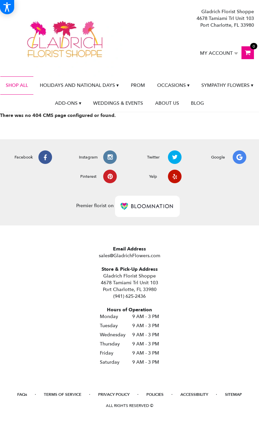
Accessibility (194, 394)
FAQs (22, 394)
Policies (155, 394)
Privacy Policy (114, 394)
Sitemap (233, 394)
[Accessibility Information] (7, 7)
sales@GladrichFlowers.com (129, 255)
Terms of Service (62, 394)
